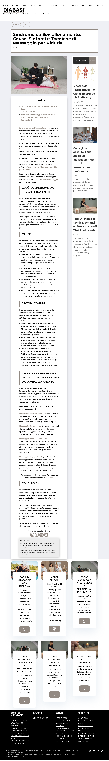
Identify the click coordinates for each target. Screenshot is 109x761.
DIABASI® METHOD (86, 735)
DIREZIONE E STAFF (86, 737)
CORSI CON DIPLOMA (19, 732)
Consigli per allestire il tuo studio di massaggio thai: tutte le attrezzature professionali (83, 161)
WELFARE (60, 735)
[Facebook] (37, 536)
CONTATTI (26, 15)
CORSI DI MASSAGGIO (32, 7)
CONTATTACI (83, 719)
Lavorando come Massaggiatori (33, 129)
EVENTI (92, 7)
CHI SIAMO (14, 7)
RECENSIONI (8, 15)
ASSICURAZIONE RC (64, 737)
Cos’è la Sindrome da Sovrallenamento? (39, 108)
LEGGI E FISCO (61, 719)
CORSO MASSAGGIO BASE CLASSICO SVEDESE (19, 724)
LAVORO (64, 7)
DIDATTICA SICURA (63, 722)
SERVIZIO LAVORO (40, 719)
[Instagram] (32, 536)
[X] (46, 536)
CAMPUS (83, 7)
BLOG (18, 15)
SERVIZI (73, 7)
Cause (24, 110)
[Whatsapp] (41, 536)
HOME (5, 7)
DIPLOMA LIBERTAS (19, 735)
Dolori (26, 26)
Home (16, 26)
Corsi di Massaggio (49, 181)
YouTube (49, 479)
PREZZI (100, 7)
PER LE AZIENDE (52, 7)
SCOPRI (24, 631)
